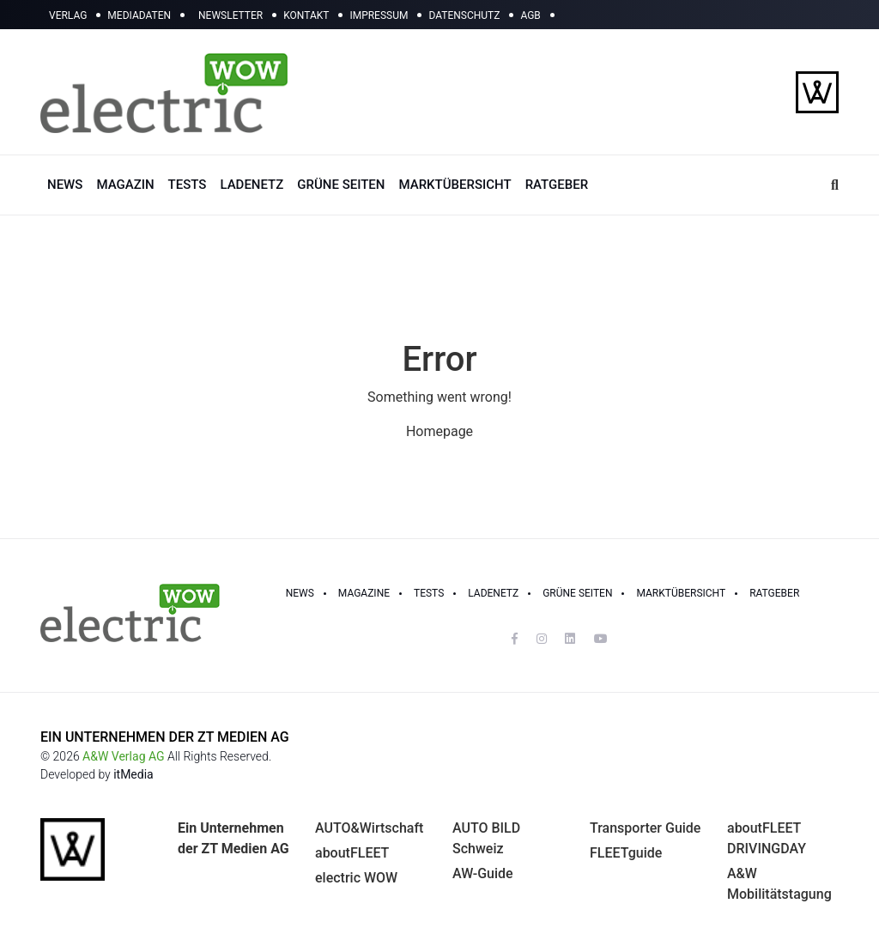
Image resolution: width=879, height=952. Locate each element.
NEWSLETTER (230, 15)
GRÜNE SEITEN (341, 184)
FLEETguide (626, 853)
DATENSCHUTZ (464, 15)
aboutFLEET (352, 853)
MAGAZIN (125, 184)
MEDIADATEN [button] (139, 15)
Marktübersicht (680, 593)
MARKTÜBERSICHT (454, 184)
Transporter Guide (645, 828)
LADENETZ (251, 184)
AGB (530, 15)
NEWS (64, 184)
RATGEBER (556, 184)
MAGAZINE (364, 593)
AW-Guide (482, 873)
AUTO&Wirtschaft (369, 828)
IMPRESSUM (378, 15)
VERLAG (68, 15)
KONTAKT (306, 15)
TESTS (187, 184)
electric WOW (356, 878)
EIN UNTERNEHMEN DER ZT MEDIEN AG (164, 737)
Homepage (439, 431)
